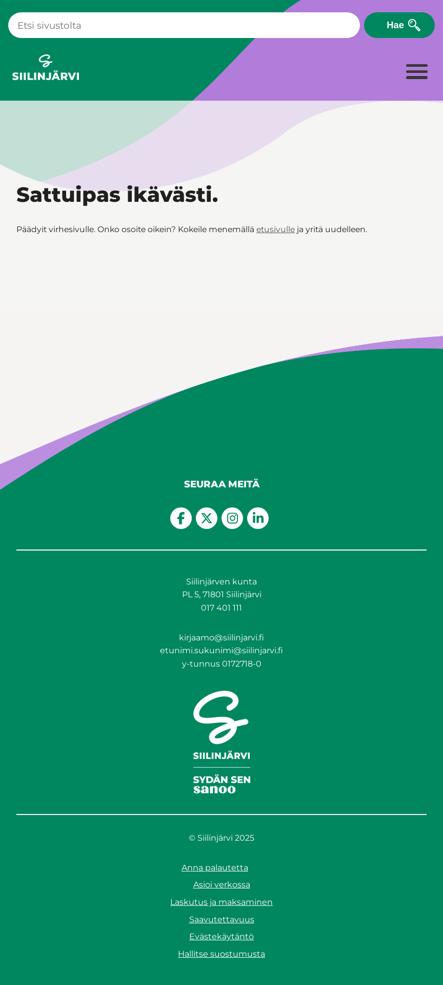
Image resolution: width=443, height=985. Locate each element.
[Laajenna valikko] (416, 72)
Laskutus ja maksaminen (221, 902)
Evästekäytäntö (221, 936)
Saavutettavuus (221, 919)
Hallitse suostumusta (221, 954)
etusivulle (275, 229)
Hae (395, 25)
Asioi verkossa (221, 884)
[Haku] (184, 25)
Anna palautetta (215, 868)
